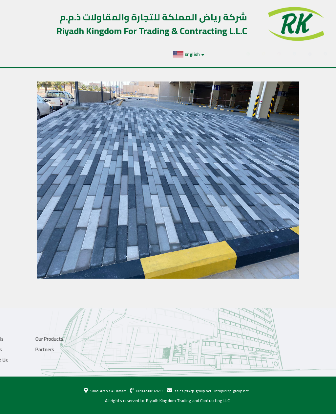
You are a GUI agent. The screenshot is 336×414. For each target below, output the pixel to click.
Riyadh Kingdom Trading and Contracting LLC (188, 401)
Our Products (45, 54)
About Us (15, 54)
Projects (80, 54)
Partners (106, 54)
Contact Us (133, 54)
